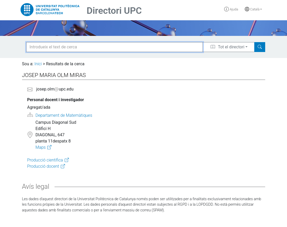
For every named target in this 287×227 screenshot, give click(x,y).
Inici (38, 63)
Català (252, 9)
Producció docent (43, 166)
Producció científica (45, 160)
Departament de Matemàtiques (64, 115)
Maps (40, 147)
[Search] (259, 47)
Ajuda (231, 9)
